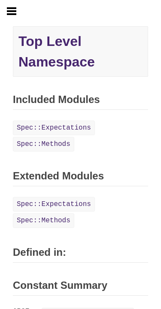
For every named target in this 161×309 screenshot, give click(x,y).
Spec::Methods (43, 144)
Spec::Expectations (54, 128)
